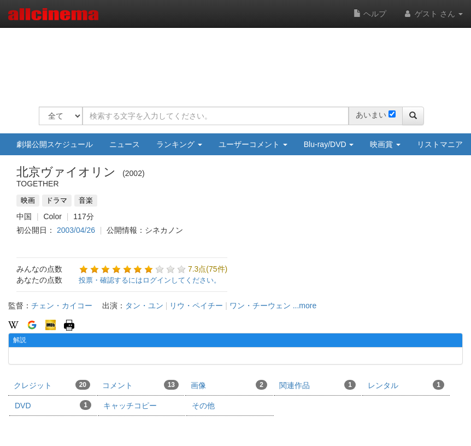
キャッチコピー (130, 405)
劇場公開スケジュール (54, 144)
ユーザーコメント (253, 144)
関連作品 (317, 385)
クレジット (52, 385)
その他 (203, 405)
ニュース (124, 144)
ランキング (179, 144)
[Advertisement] (238, 60)
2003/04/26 (76, 230)
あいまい (371, 115)
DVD (53, 405)
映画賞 (385, 144)
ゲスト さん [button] (433, 13)
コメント (140, 385)
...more (305, 305)
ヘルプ (370, 13)
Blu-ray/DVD (329, 144)
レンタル (406, 385)
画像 (229, 385)
